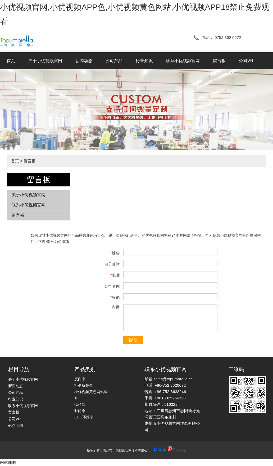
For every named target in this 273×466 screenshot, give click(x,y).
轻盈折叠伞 (83, 385)
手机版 (181, 450)
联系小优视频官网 (183, 60)
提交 (133, 340)
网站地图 (8, 462)
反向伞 (79, 379)
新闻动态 (83, 60)
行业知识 (144, 60)
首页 (11, 60)
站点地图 (15, 425)
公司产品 (114, 60)
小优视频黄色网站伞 (91, 392)
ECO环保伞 (83, 417)
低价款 (79, 404)
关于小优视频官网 (45, 60)
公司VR (246, 60)
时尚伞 (79, 411)
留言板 (219, 60)
